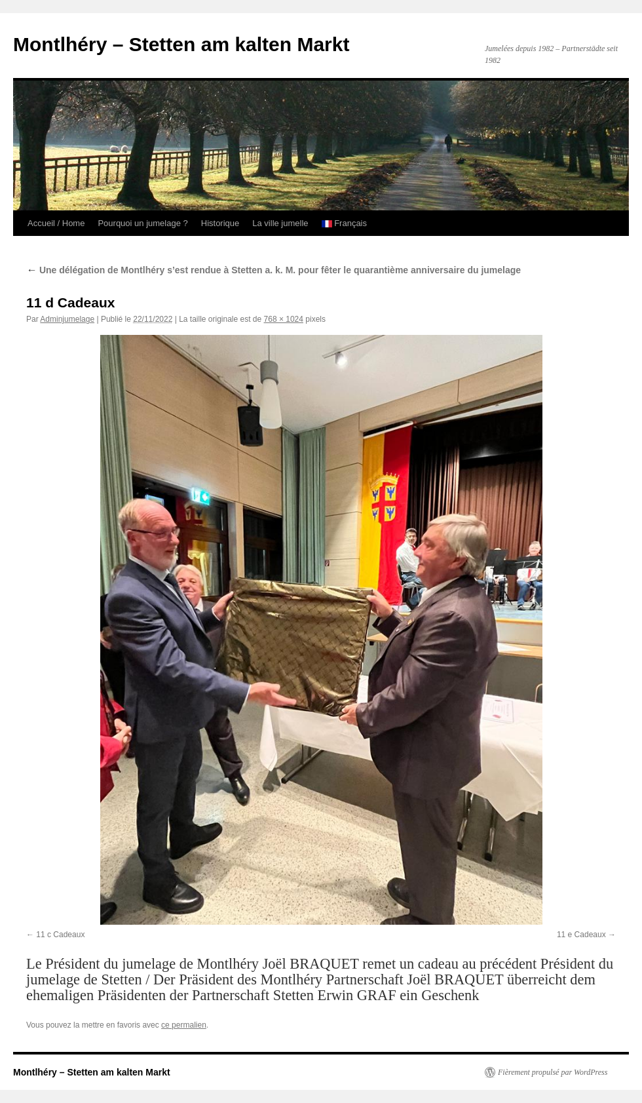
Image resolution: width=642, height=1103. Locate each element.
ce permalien (183, 1025)
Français (344, 223)
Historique (220, 223)
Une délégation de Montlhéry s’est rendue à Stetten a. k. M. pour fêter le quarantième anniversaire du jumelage (273, 270)
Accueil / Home (56, 223)
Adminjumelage (67, 319)
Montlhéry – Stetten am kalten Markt (181, 44)
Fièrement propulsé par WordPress (552, 1072)
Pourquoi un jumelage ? (142, 223)
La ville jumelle (280, 223)
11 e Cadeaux (581, 934)
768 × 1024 (283, 319)
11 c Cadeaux (60, 934)
